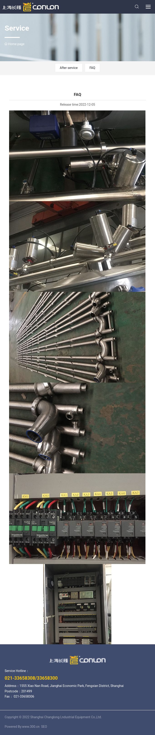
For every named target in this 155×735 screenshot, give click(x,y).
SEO (44, 726)
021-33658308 (20, 678)
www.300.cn (31, 726)
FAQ (92, 68)
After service (69, 68)
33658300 (47, 678)
